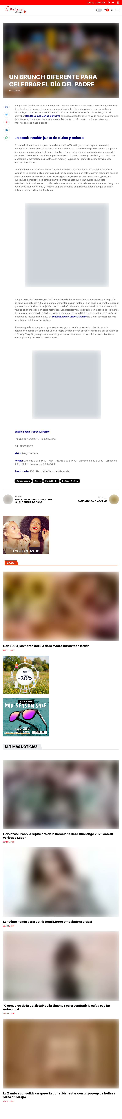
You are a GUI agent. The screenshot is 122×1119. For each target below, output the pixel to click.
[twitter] (113, 2)
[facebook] (109, 3)
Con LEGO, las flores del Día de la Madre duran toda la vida (46, 646)
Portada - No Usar (70, 481)
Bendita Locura (23, 481)
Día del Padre (51, 481)
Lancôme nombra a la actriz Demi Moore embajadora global (47, 921)
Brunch (38, 481)
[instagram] (118, 3)
